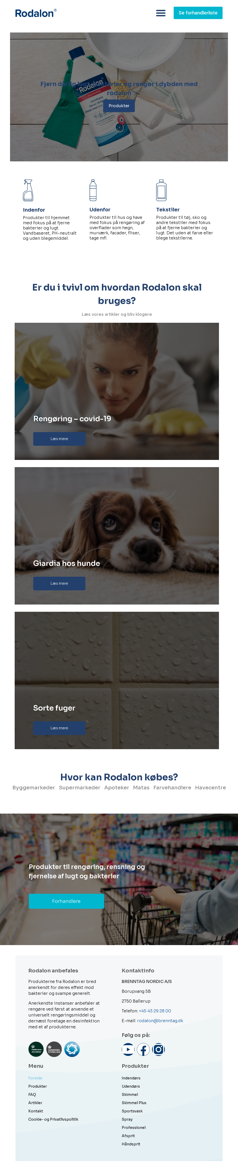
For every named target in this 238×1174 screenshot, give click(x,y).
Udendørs (131, 1086)
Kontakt (35, 1111)
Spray (127, 1119)
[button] (157, 13)
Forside (35, 1078)
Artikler (35, 1103)
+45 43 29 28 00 (155, 1011)
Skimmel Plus (134, 1103)
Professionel (134, 1127)
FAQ (32, 1094)
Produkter (119, 106)
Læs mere (59, 438)
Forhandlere (66, 901)
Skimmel (130, 1094)
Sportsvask (132, 1111)
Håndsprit (131, 1144)
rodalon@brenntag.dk (160, 1020)
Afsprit (128, 1136)
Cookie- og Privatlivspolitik (53, 1119)
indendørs (131, 1078)
